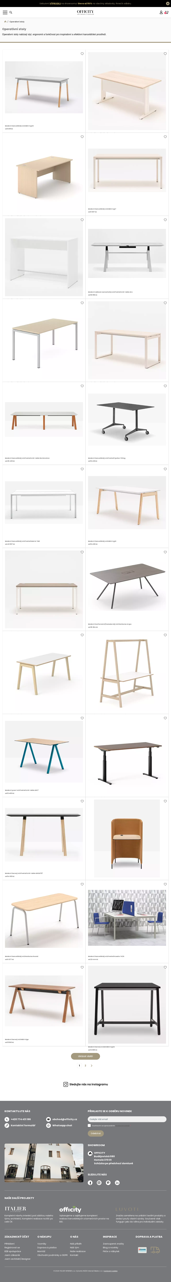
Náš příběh (76, 1243)
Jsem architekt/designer (18, 1258)
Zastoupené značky (113, 1243)
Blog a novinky (110, 1247)
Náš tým (74, 1247)
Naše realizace (78, 1251)
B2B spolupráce (13, 1251)
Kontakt (74, 1255)
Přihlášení (9, 1243)
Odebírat (96, 1133)
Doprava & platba (47, 1247)
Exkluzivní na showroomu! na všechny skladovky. (77, 3)
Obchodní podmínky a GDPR (52, 1255)
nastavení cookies (111, 1271)
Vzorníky (41, 1243)
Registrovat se (12, 1247)
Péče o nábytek (111, 1251)
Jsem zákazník (12, 1255)
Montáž (41, 1251)
